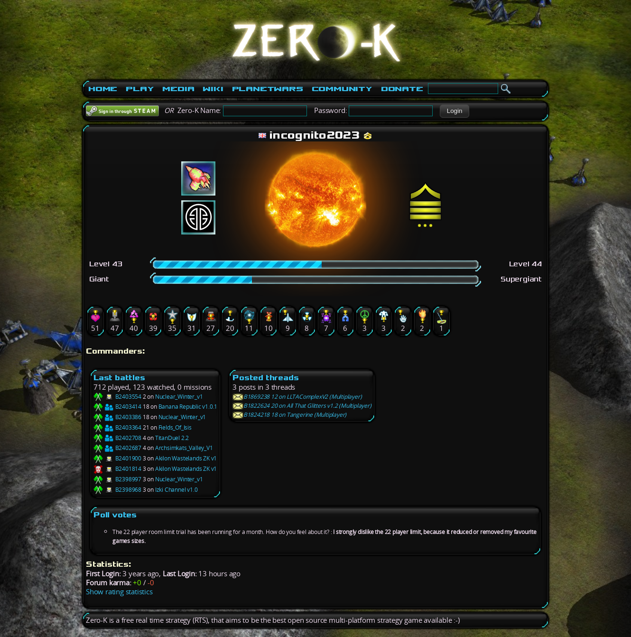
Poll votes (115, 515)
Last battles (119, 378)
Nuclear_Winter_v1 (179, 397)
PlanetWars (267, 89)
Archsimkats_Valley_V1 (184, 448)
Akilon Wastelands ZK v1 (186, 458)
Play (140, 89)
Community (342, 89)
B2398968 (117, 490)
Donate (402, 89)
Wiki (213, 89)
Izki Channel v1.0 (176, 490)
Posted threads (265, 378)
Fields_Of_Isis (175, 427)
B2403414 (117, 407)
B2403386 (117, 417)
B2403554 (117, 397)
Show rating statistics (119, 591)
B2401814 (117, 469)
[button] (454, 111)
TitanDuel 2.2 (172, 438)
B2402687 (117, 448)
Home (102, 89)
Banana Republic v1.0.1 (188, 407)
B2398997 (117, 479)
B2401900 (117, 458)
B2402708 (117, 438)
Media (178, 89)
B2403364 (117, 427)
